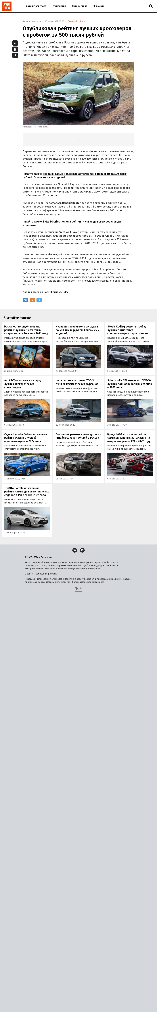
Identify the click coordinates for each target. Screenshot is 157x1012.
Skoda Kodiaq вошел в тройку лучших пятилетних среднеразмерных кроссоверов (127, 330)
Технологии (59, 6)
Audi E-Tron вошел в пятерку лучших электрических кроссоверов (22, 384)
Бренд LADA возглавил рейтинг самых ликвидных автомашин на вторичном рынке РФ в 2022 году (128, 438)
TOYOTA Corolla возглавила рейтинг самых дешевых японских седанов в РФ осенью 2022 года (26, 491)
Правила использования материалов (43, 579)
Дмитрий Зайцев (76, 21)
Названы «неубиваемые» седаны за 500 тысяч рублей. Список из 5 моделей (77, 330)
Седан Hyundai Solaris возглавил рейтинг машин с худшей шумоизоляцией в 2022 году (25, 438)
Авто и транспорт (36, 6)
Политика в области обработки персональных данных (92, 579)
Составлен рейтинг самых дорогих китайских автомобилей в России (78, 436)
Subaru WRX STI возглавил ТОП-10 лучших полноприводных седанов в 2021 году (129, 384)
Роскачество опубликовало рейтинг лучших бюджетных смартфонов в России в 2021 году (26, 330)
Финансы (98, 6)
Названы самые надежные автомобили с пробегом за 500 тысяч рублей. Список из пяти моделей (75, 175)
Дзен (67, 292)
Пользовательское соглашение (88, 582)
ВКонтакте (56, 292)
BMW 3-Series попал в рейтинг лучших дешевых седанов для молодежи (72, 223)
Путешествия (79, 6)
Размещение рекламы (46, 573)
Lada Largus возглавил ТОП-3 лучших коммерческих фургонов (77, 382)
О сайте (29, 573)
